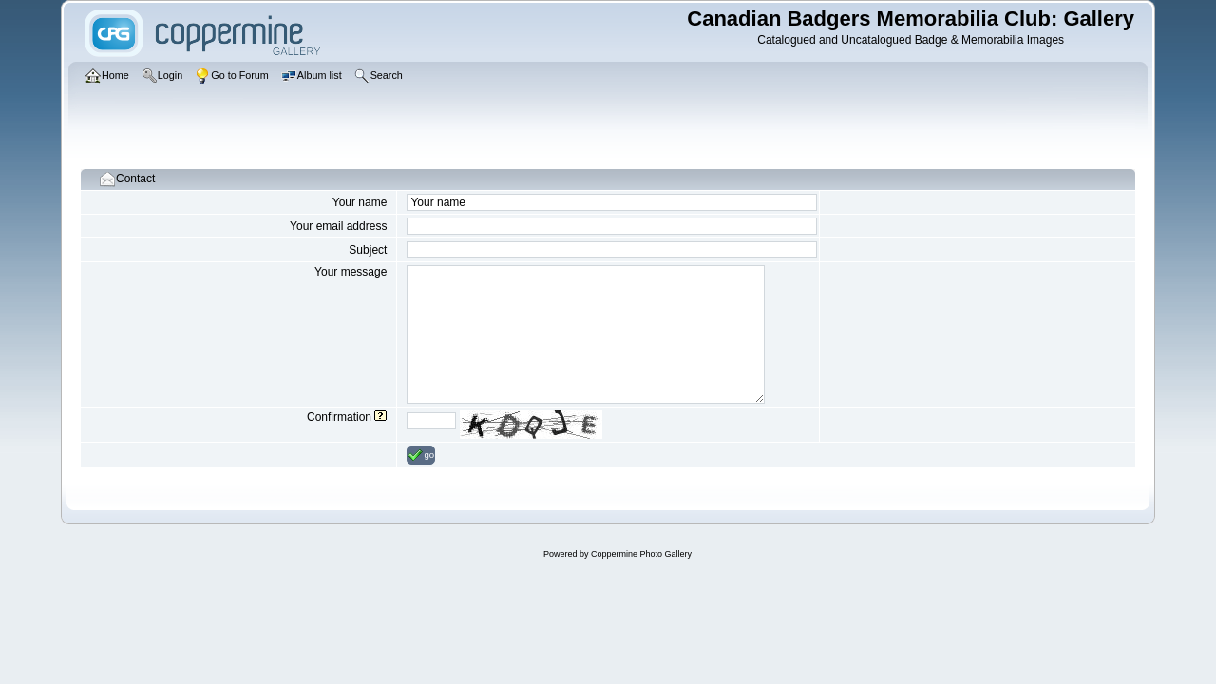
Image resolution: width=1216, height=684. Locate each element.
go (421, 455)
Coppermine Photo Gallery (641, 554)
